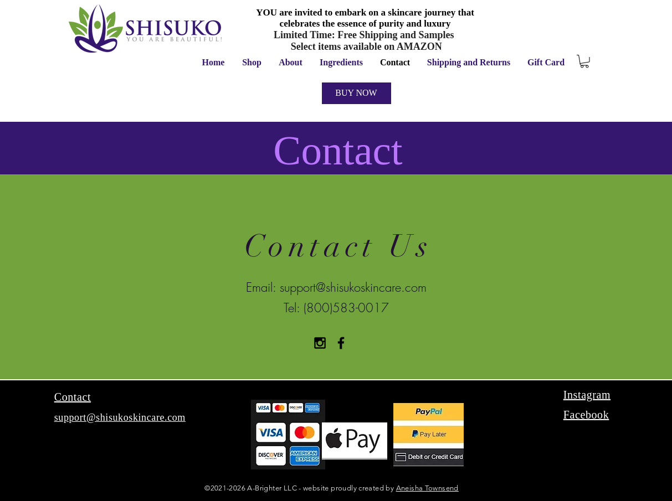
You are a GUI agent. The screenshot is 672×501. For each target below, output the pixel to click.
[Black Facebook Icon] (341, 343)
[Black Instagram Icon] (320, 343)
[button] (584, 61)
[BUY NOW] (356, 93)
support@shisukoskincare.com (353, 287)
